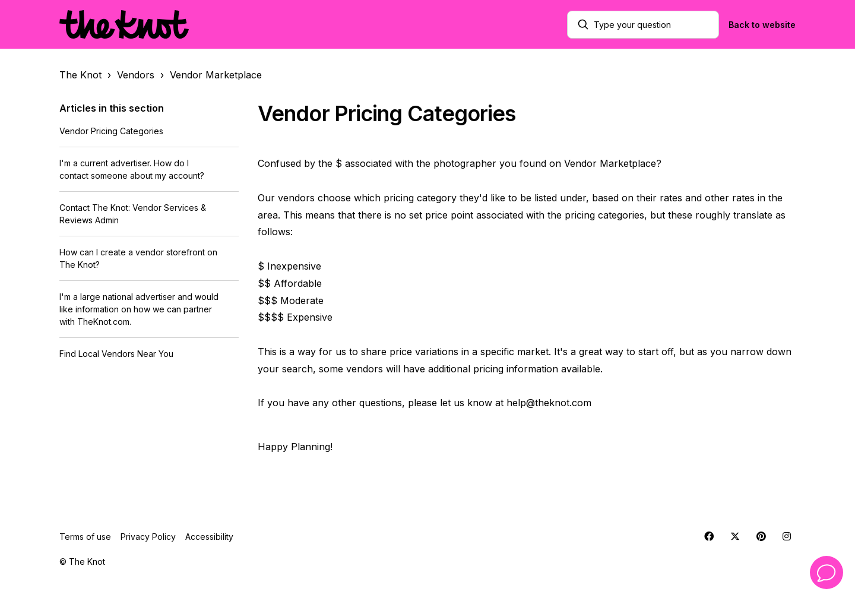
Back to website (762, 25)
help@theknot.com (548, 403)
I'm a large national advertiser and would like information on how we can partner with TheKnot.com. (138, 309)
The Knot (80, 75)
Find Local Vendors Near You (116, 354)
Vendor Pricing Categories (111, 131)
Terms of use (85, 537)
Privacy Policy (148, 537)
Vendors (135, 75)
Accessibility (209, 537)
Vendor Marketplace (216, 75)
